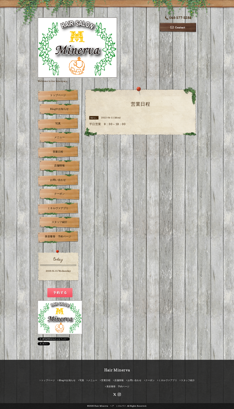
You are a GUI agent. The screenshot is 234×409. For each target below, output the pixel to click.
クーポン (59, 193)
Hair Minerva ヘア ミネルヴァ (110, 406)
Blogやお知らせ (59, 109)
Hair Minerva (117, 370)
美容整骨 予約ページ (58, 236)
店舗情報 (59, 165)
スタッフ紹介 (59, 222)
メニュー (59, 137)
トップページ (58, 95)
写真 (58, 123)
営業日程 (58, 151)
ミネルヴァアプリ (57, 208)
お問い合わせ (58, 180)
